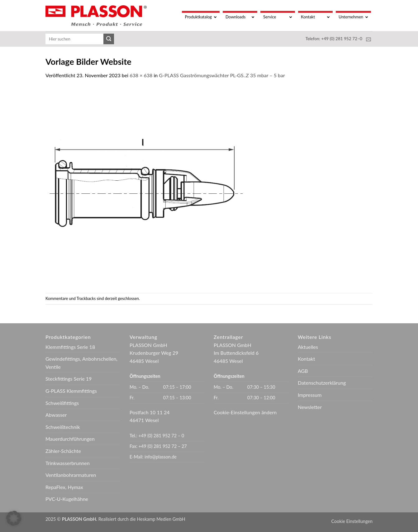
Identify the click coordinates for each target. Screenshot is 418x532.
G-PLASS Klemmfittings (71, 391)
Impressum (309, 395)
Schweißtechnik (62, 427)
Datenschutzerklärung (322, 383)
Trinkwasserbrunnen (67, 463)
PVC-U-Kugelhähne (66, 499)
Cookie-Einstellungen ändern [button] (245, 412)
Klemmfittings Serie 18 (70, 347)
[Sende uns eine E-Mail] (368, 39)
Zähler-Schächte (63, 451)
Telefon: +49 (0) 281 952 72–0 (334, 38)
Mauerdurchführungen (70, 439)
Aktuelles (308, 347)
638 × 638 (141, 75)
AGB (303, 371)
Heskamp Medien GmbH (161, 519)
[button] (13, 518)
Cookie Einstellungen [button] (352, 521)
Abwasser (56, 415)
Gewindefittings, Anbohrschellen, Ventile (81, 363)
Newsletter (310, 407)
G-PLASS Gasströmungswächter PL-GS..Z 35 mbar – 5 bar (222, 75)
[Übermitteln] (108, 39)
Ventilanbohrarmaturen (70, 475)
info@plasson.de (161, 456)
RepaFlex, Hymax (64, 487)
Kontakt (306, 359)
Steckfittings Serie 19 (68, 379)
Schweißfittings (62, 403)
